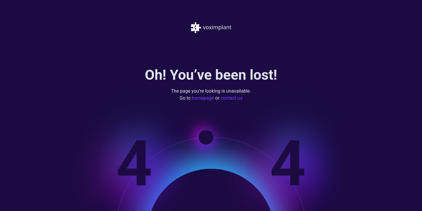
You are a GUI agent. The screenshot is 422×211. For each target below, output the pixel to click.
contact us (232, 98)
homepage (203, 98)
